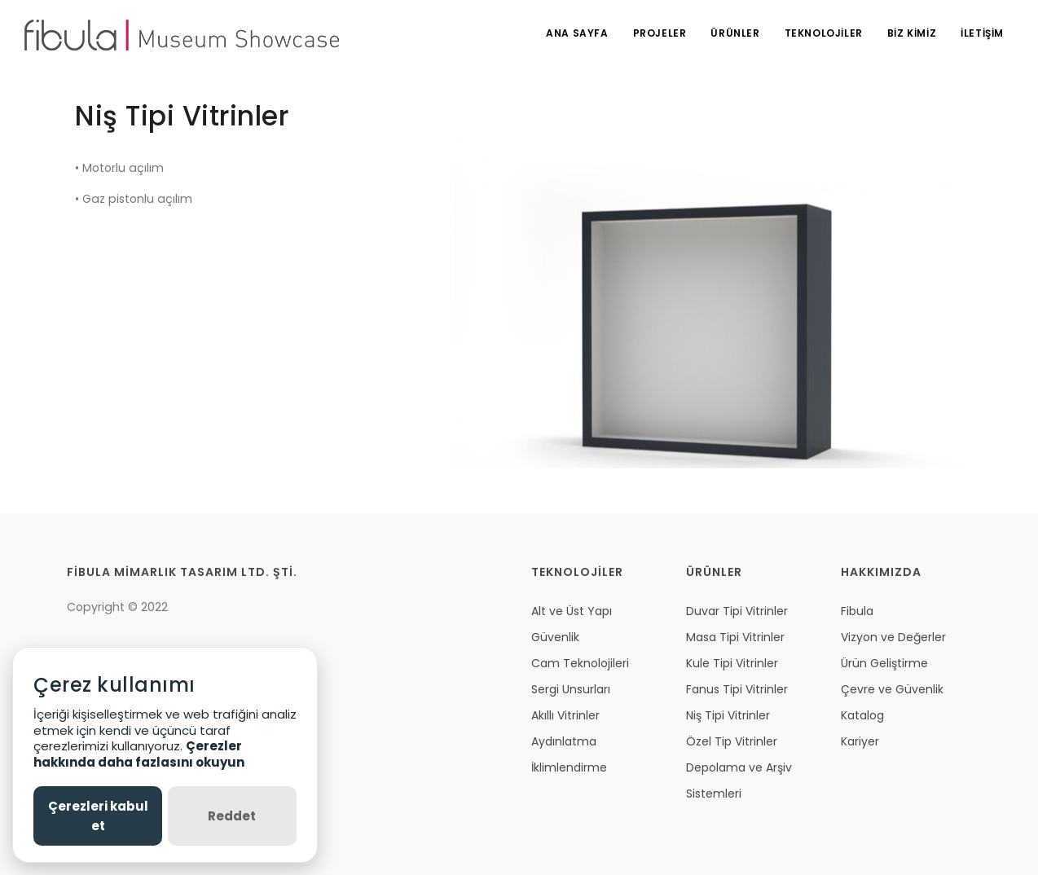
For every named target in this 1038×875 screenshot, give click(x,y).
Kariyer (860, 741)
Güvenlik (555, 637)
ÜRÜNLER (734, 33)
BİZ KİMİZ (911, 33)
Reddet (232, 815)
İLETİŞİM (982, 33)
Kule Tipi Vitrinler (732, 663)
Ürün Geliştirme (884, 663)
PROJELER (660, 33)
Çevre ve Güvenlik (892, 689)
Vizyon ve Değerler (893, 637)
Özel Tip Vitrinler (731, 741)
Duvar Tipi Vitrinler (737, 611)
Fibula (857, 611)
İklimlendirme (569, 767)
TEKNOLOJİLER (824, 33)
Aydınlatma (563, 741)
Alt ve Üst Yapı (571, 611)
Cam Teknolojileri (580, 663)
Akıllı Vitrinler (565, 715)
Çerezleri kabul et (98, 815)
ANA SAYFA (577, 33)
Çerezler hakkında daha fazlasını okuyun (138, 754)
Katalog (862, 715)
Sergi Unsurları (570, 689)
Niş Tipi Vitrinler (728, 715)
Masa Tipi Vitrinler (735, 637)
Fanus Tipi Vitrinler (737, 689)
